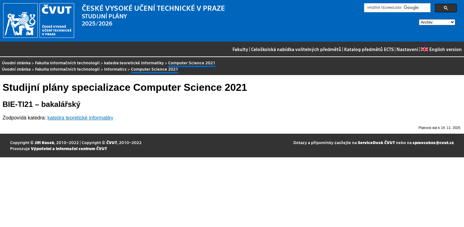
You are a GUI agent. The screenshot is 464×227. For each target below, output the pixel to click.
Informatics (115, 69)
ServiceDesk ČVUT (376, 142)
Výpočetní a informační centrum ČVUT (69, 148)
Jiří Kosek (44, 142)
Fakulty (240, 49)
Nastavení (407, 49)
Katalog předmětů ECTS (369, 49)
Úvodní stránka (16, 62)
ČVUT (111, 142)
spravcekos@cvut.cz (433, 142)
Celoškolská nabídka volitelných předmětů (296, 49)
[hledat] (396, 8)
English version (441, 49)
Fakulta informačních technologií (67, 62)
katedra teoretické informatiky (134, 62)
